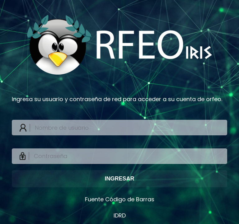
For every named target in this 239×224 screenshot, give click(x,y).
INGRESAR (119, 178)
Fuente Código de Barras (119, 199)
